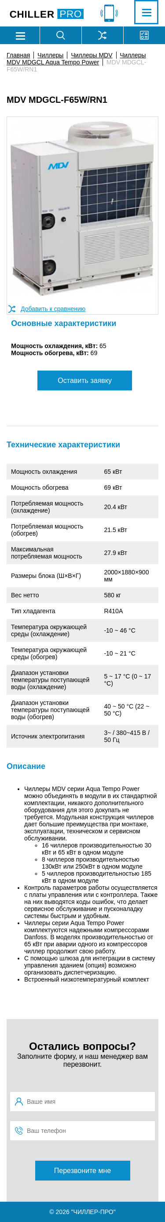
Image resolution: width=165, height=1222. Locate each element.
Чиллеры (50, 55)
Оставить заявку (85, 380)
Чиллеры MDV (91, 55)
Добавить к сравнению (53, 308)
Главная (18, 55)
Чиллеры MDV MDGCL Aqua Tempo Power (76, 59)
